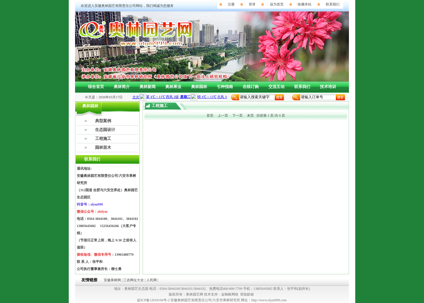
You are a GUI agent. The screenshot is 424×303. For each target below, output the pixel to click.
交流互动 (276, 87)
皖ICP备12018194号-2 (153, 300)
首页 (210, 116)
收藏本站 (304, 4)
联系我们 (332, 4)
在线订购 (251, 87)
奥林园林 (199, 87)
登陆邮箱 (247, 294)
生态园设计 (105, 130)
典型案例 (103, 121)
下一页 (237, 116)
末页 (250, 116)
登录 (252, 4)
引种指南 (225, 87)
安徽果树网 (112, 280)
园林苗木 (103, 147)
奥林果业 (173, 87)
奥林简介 (122, 87)
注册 (231, 4)
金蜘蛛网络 (229, 294)
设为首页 (277, 4)
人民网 (151, 280)
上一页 (223, 116)
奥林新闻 (148, 87)
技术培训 (328, 87)
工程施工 (103, 138)
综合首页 (96, 87)
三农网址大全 (133, 280)
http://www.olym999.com (268, 300)
